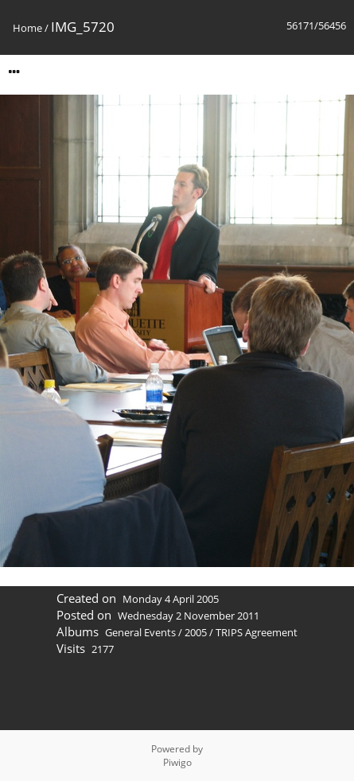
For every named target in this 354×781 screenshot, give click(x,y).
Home (27, 28)
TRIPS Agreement (257, 632)
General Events (140, 632)
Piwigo (177, 762)
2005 (196, 632)
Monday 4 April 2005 (171, 599)
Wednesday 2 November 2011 (188, 615)
